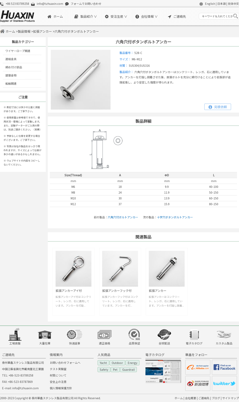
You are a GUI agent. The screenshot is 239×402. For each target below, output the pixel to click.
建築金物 (11, 75)
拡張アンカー (42, 31)
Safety (104, 370)
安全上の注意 (58, 382)
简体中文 (233, 4)
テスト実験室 (58, 369)
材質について (58, 375)
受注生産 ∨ (116, 16)
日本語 (221, 4)
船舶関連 (11, 83)
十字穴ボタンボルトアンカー (175, 217)
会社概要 (190, 398)
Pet (115, 370)
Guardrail (128, 370)
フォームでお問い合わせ (86, 4)
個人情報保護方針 (61, 388)
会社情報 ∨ (146, 16)
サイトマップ (230, 398)
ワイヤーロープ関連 (17, 51)
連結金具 (11, 59)
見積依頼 (218, 106)
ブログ (216, 398)
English (210, 4)
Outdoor (117, 363)
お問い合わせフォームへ (65, 363)
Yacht (103, 363)
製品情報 (24, 31)
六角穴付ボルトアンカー (123, 217)
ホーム (55, 16)
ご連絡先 (177, 16)
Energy (132, 363)
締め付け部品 (13, 67)
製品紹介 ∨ (85, 16)
